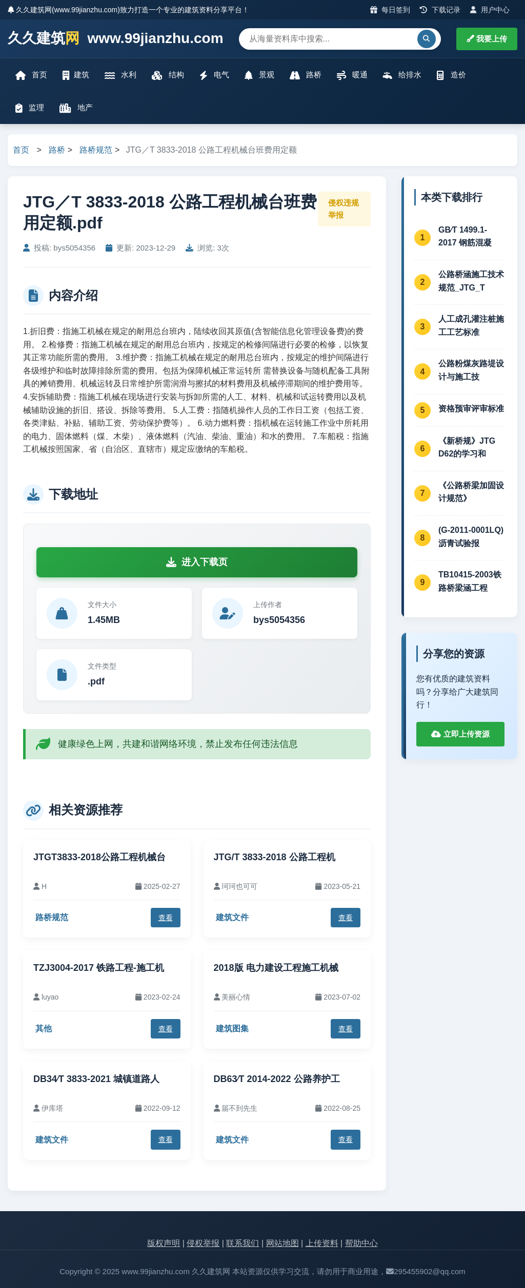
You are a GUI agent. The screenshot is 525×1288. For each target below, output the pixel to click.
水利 (120, 75)
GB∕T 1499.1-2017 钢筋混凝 (465, 236)
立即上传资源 (460, 734)
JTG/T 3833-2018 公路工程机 (274, 857)
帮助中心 (361, 1243)
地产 (76, 108)
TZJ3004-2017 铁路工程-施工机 (98, 968)
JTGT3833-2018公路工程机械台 (99, 857)
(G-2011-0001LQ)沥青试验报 (470, 537)
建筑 (76, 75)
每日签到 (390, 10)
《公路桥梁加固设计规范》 (471, 492)
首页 (31, 75)
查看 (165, 917)
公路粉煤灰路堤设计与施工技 (471, 370)
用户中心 (490, 10)
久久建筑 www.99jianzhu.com (116, 38)
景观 (259, 75)
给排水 (402, 75)
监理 (29, 108)
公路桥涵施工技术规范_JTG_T (471, 281)
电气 (214, 75)
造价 (451, 75)
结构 (168, 75)
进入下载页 (197, 562)
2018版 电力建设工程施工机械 (276, 968)
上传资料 (322, 1243)
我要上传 (487, 38)
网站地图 (282, 1243)
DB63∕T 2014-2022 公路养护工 (277, 1079)
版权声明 (163, 1243)
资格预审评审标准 (471, 408)
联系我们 (242, 1243)
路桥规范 (95, 150)
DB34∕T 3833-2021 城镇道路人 (96, 1079)
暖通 (352, 75)
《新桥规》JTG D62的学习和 (466, 448)
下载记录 (440, 10)
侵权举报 (203, 1243)
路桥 (305, 75)
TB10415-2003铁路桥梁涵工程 (469, 581)
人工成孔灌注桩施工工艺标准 (471, 326)
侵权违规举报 (343, 208)
